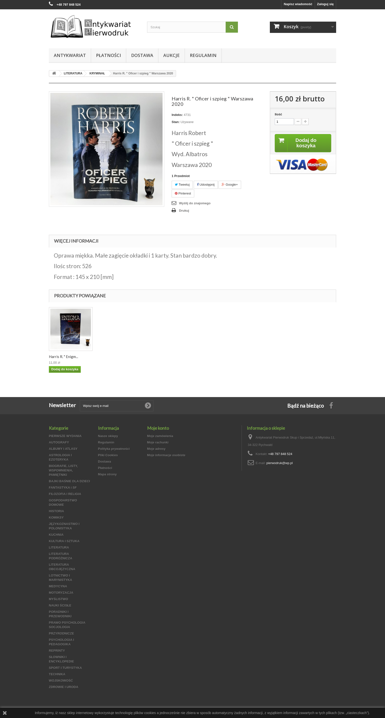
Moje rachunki (157, 442)
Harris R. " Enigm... (63, 356)
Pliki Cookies (108, 455)
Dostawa (142, 55)
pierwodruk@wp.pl (279, 463)
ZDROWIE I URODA (63, 687)
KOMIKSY (56, 517)
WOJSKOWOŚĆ (61, 680)
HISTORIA (56, 511)
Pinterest (183, 193)
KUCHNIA (56, 535)
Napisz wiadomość (298, 4)
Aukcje (171, 55)
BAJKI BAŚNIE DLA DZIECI (69, 481)
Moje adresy (156, 449)
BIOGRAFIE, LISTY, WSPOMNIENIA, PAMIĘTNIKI (63, 470)
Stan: (176, 122)
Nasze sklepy (108, 436)
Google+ (230, 184)
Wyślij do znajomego (194, 203)
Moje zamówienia (160, 436)
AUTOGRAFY (59, 442)
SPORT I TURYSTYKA (65, 668)
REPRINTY (57, 650)
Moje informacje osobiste (166, 455)
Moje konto (158, 428)
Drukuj (184, 210)
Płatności (108, 55)
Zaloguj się (325, 4)
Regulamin (203, 55)
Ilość (278, 114)
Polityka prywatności (114, 449)
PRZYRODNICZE (61, 633)
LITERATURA (59, 547)
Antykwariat (70, 55)
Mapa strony (107, 474)
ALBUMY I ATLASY (63, 449)
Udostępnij (206, 184)
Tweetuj (182, 184)
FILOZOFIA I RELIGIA (65, 494)
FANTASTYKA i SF (63, 487)
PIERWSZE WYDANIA (65, 436)
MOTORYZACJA (61, 592)
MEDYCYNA (58, 586)
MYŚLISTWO (58, 599)
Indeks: (177, 115)
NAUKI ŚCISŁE (60, 605)
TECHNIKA (57, 674)
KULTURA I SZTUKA (64, 541)
